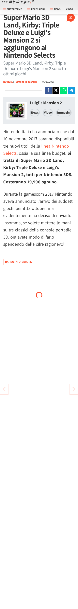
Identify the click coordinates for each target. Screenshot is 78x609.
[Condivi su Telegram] (71, 90)
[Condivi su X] (55, 90)
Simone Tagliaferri (26, 81)
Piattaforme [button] (12, 9)
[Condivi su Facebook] (48, 90)
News (35, 112)
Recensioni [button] (36, 9)
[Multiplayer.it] (18, 2)
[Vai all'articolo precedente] (74, 389)
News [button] (55, 9)
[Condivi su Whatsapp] (63, 90)
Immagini (64, 112)
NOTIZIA (8, 81)
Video (69, 9)
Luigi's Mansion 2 (46, 102)
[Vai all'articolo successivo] (4, 389)
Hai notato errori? (18, 262)
